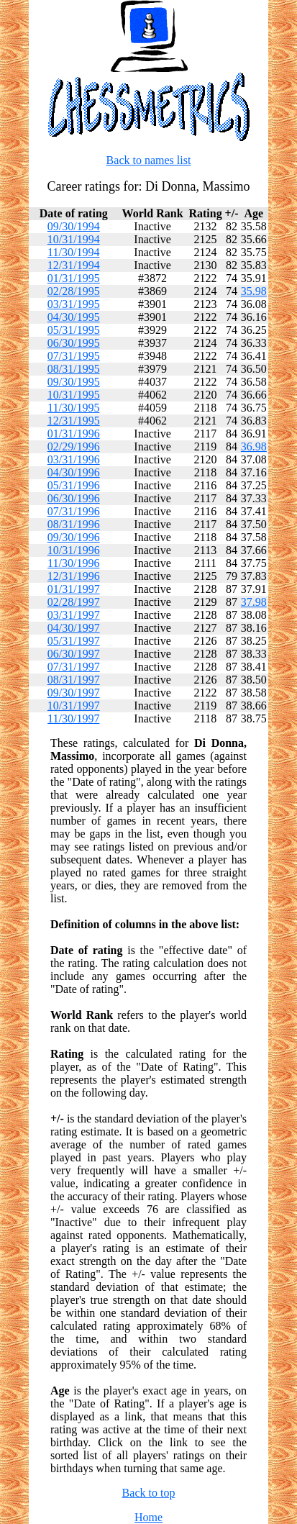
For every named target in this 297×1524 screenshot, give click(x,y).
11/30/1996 (73, 563)
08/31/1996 (73, 524)
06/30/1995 (73, 343)
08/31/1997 (73, 679)
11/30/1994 (73, 252)
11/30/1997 (73, 718)
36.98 (254, 446)
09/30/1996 (73, 537)
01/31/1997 (73, 589)
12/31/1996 (73, 576)
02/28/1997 (73, 602)
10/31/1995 (73, 395)
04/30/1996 (73, 472)
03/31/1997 (73, 615)
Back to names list (148, 160)
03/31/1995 (73, 304)
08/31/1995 (73, 369)
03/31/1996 (73, 459)
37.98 (254, 602)
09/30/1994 (73, 226)
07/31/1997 (73, 667)
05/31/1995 (73, 330)
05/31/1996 (73, 485)
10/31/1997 (73, 705)
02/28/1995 (73, 291)
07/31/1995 (73, 356)
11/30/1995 (73, 408)
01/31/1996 (73, 433)
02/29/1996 (73, 446)
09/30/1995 (73, 382)
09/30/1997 (73, 692)
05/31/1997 (73, 641)
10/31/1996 (73, 550)
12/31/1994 (73, 265)
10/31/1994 (73, 239)
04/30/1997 (73, 628)
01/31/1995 (73, 278)
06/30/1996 (73, 498)
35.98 (254, 291)
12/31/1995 (73, 420)
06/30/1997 (73, 654)
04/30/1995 (73, 317)
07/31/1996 (73, 511)
